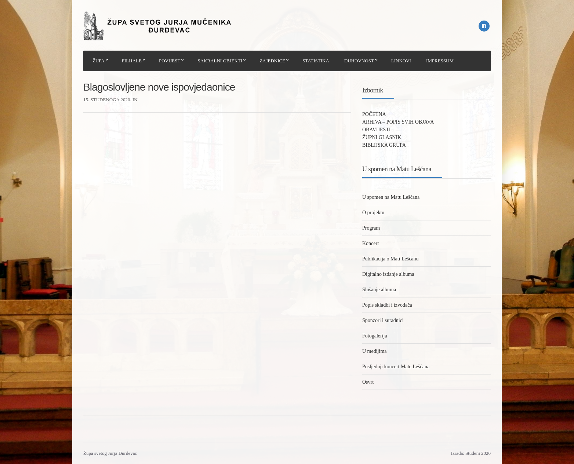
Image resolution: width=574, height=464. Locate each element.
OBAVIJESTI (376, 129)
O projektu (373, 212)
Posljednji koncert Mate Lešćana (395, 366)
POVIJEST (170, 60)
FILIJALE (132, 60)
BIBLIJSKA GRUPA (384, 145)
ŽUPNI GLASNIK (381, 137)
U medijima (374, 351)
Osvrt (368, 382)
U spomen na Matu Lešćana (390, 197)
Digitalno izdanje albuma (388, 274)
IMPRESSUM (440, 60)
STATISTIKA (315, 60)
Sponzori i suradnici (383, 320)
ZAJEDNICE (272, 60)
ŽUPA (98, 60)
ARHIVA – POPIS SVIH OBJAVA (398, 122)
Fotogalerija (374, 336)
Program (371, 228)
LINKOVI (401, 60)
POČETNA (374, 114)
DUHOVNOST (359, 60)
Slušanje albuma (379, 289)
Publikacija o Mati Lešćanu (390, 259)
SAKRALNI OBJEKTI (219, 60)
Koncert (370, 243)
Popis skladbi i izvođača (387, 305)
